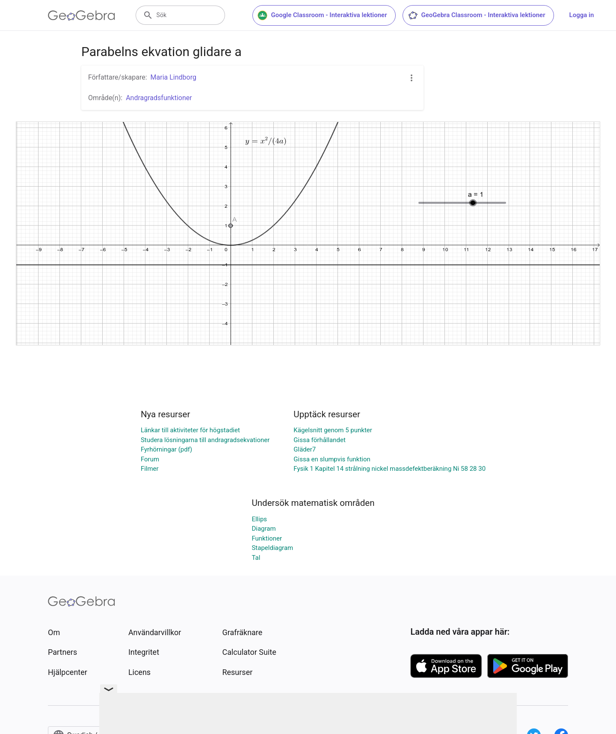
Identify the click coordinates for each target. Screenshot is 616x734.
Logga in (581, 15)
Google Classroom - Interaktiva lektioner (322, 15)
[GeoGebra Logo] (81, 15)
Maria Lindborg (173, 77)
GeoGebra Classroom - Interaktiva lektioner (476, 15)
